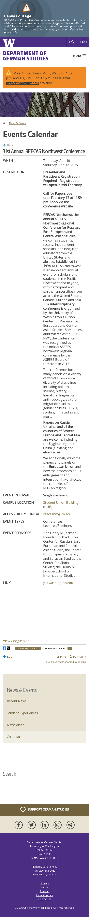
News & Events (17, 123)
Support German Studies (44, 810)
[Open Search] (83, 42)
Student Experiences (22, 713)
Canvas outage (17, 16)
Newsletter (15, 725)
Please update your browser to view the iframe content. (44, 403)
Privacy (45, 883)
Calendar (13, 736)
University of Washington (37, 907)
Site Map (44, 891)
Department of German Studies (25, 55)
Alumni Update (44, 895)
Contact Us (44, 899)
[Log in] (72, 42)
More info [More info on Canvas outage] (11, 32)
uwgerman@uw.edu (22, 83)
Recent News (17, 701)
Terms (44, 887)
